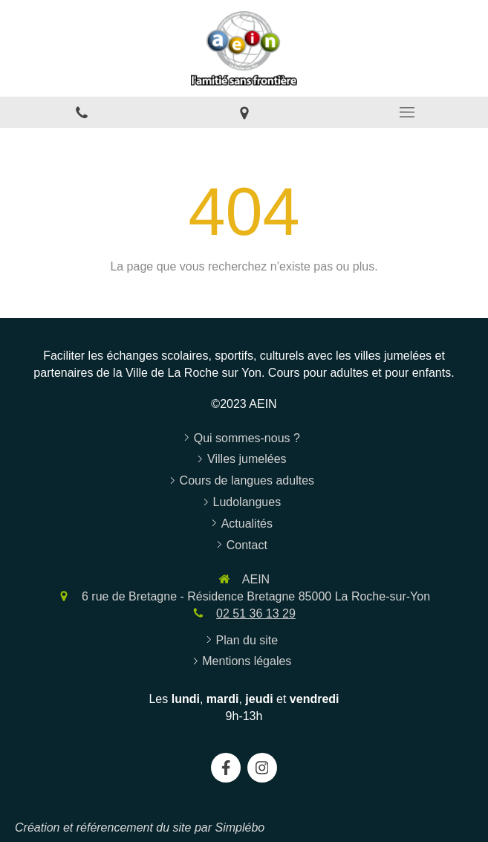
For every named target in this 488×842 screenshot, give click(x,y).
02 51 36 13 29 (256, 613)
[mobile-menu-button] (406, 112)
